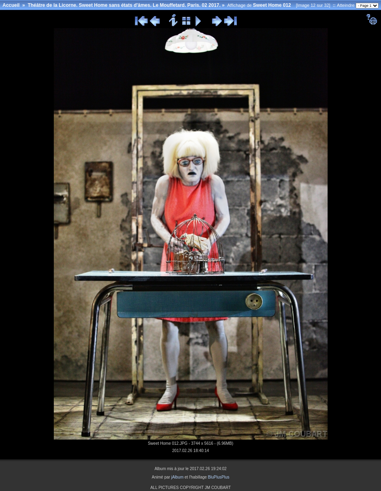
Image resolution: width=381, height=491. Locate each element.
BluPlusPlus (218, 477)
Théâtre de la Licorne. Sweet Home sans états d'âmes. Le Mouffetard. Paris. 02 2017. (124, 5)
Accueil (11, 5)
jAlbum (177, 477)
